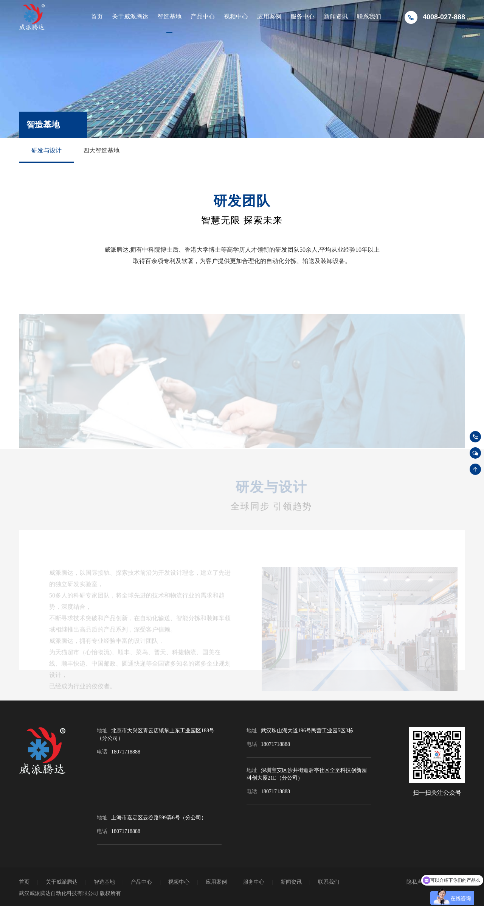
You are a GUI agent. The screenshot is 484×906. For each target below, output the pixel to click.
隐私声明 (417, 882)
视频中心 (236, 16)
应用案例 (269, 16)
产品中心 (203, 16)
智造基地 (169, 16)
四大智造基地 (101, 150)
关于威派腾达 (130, 16)
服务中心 (302, 16)
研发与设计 (46, 150)
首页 (97, 16)
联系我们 (369, 16)
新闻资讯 (336, 16)
